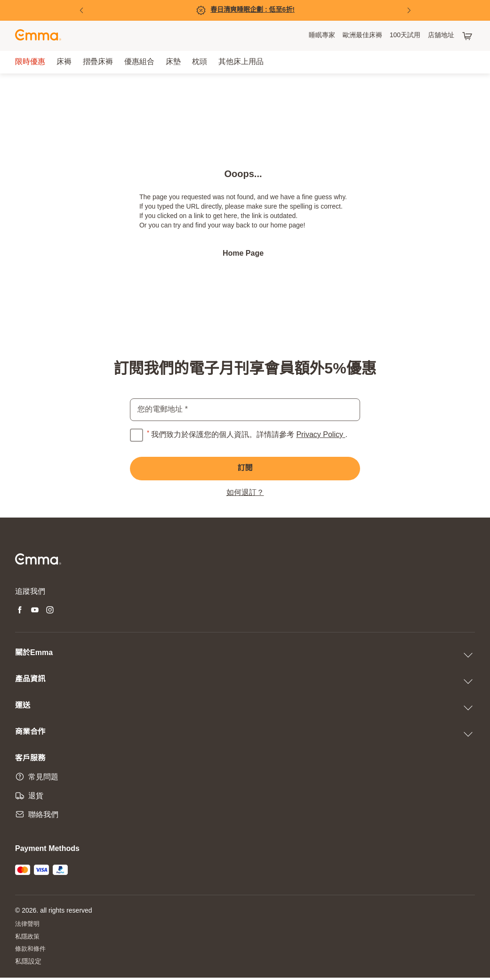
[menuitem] (322, 35)
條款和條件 (31, 951)
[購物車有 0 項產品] (468, 35)
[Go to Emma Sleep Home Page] (38, 36)
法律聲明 (28, 924)
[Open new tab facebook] (19, 611)
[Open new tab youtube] (35, 611)
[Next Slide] (409, 10)
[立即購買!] (245, 10)
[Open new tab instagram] (50, 611)
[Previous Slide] (81, 10)
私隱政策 (28, 937)
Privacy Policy (320, 435)
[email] (245, 409)
